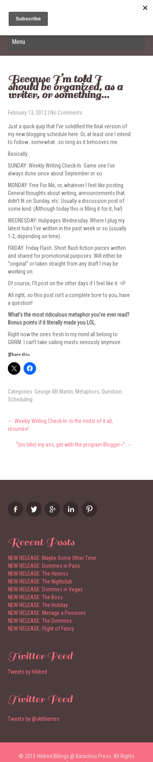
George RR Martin (54, 391)
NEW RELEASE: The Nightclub (40, 581)
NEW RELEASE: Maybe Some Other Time (52, 558)
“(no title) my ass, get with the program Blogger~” (74, 444)
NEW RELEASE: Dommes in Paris (44, 566)
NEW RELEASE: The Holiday (38, 605)
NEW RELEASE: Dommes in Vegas (45, 589)
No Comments (66, 112)
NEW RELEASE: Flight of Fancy (41, 628)
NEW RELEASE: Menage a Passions (47, 613)
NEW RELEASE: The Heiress (38, 574)
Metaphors (87, 391)
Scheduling (20, 399)
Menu (18, 42)
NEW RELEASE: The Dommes (40, 621)
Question (112, 391)
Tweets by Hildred (27, 672)
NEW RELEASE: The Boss (35, 597)
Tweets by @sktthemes (34, 719)
